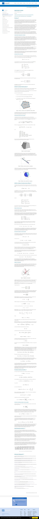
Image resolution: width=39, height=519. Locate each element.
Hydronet (21, 515)
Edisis (20, 511)
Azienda (25, 514)
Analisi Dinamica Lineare (5, 13)
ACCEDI (16, 504)
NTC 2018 (4, 18)
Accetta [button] (35, 517)
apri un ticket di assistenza (20, 500)
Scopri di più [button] (19, 517)
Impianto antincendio (5, 30)
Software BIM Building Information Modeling (8, 27)
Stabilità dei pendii (5, 19)
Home (27, 7)
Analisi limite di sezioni (34, 7)
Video (33, 514)
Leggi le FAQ (34, 513)
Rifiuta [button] (30, 517)
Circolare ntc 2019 (5, 23)
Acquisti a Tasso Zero (30, 511)
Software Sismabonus (5, 22)
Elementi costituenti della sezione (20, 87)
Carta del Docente (29, 514)
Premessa (16, 18)
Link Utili (25, 515)
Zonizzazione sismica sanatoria (6, 31)
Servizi (24, 511)
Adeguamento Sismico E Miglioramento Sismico (7, 16)
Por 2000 (21, 513)
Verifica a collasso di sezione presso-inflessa (22, 183)
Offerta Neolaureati (29, 515)
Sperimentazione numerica (23, 16)
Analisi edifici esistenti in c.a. (6, 26)
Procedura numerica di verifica (17, 16)
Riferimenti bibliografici (29, 16)
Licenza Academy (29, 513)
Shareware (25, 513)
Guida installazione (34, 511)
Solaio (20, 514)
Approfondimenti (30, 7)
